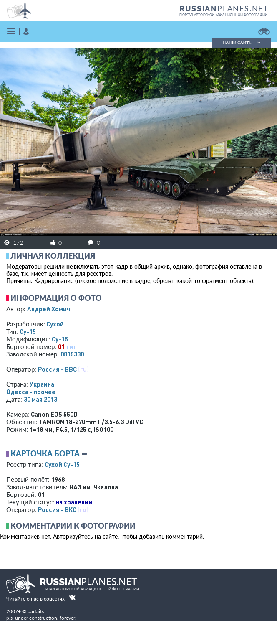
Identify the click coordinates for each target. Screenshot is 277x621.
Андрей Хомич (48, 309)
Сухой (55, 324)
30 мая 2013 (40, 399)
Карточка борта (45, 453)
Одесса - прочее (30, 391)
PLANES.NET (224, 8)
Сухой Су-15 (62, 464)
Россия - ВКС (57, 509)
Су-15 (28, 331)
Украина (42, 384)
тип (71, 346)
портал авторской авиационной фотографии (223, 15)
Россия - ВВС (57, 369)
